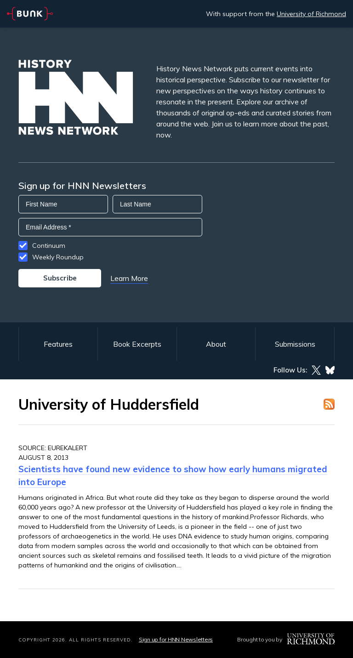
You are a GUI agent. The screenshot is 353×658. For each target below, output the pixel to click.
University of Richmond (311, 14)
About (216, 344)
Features (58, 344)
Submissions (295, 344)
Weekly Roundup (58, 257)
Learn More (129, 278)
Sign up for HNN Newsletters (176, 639)
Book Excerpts (137, 344)
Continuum (48, 245)
